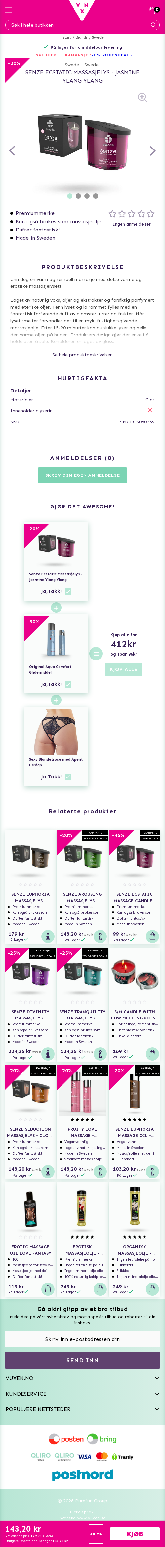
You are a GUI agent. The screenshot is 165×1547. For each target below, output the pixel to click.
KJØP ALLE (124, 669)
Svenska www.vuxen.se (83, 1518)
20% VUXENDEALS (111, 55)
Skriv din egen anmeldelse (82, 475)
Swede (98, 37)
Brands (81, 37)
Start (67, 37)
